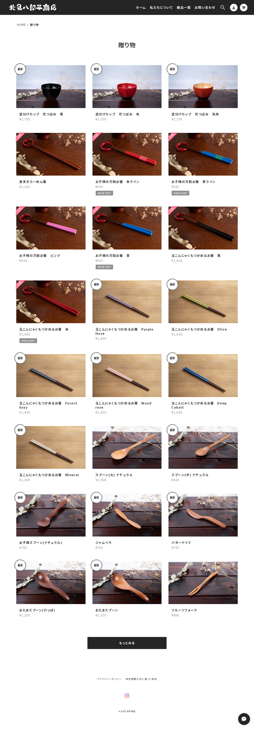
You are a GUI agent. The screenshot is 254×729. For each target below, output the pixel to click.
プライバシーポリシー (109, 679)
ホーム (141, 7)
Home (21, 24)
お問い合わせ (205, 7)
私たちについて (161, 7)
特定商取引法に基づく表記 (141, 679)
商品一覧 (184, 7)
